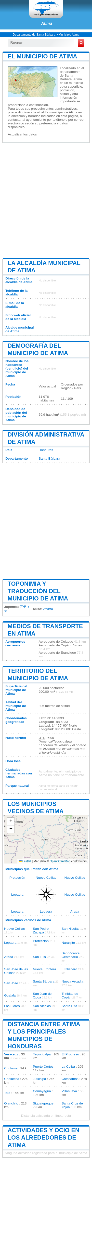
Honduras (46, 450)
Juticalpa (39, 1079)
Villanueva (69, 1091)
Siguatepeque (43, 1103)
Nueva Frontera (44, 969)
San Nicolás (70, 928)
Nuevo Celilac (46, 877)
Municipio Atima (69, 34)
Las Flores (12, 1006)
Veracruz (11, 1054)
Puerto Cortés (43, 1066)
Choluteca (11, 1079)
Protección (17, 877)
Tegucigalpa (42, 1054)
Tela (7, 1093)
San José (11, 983)
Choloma (10, 1068)
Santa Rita (69, 1006)
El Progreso (70, 1054)
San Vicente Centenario (70, 955)
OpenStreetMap (60, 861)
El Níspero (69, 969)
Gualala (10, 995)
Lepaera (17, 894)
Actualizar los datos (22, 134)
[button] (10, 821)
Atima (46, 23)
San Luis (39, 957)
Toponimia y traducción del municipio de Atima (38, 591)
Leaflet (25, 861)
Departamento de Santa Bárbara (34, 34)
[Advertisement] (46, 200)
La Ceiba (68, 1066)
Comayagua (42, 1091)
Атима (48, 609)
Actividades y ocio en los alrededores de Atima (43, 1137)
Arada (74, 911)
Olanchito (11, 1103)
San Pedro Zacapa (41, 930)
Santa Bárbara (49, 458)
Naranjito (68, 942)
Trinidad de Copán (70, 995)
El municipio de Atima (42, 56)
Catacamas (70, 1079)
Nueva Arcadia (72, 981)
